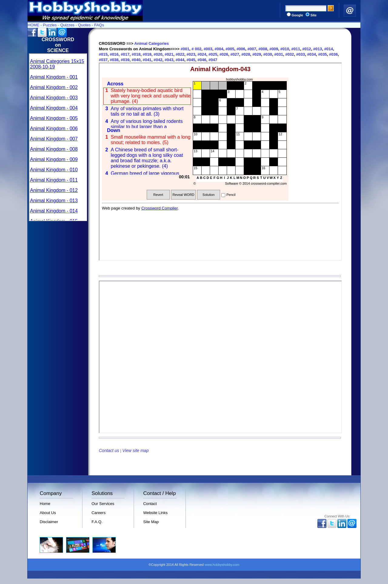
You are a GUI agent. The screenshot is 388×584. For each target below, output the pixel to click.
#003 (207, 49)
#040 (136, 60)
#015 (103, 54)
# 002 (197, 49)
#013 (317, 49)
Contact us (109, 450)
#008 (262, 49)
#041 (147, 60)
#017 (125, 54)
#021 (168, 54)
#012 (306, 49)
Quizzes (67, 25)
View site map (135, 450)
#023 (191, 54)
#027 (234, 54)
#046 (201, 60)
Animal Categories (151, 43)
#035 (322, 54)
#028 (245, 54)
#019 (147, 54)
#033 (300, 54)
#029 (256, 54)
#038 (114, 60)
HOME (33, 25)
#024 (201, 54)
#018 (136, 54)
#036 (333, 54)
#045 (191, 60)
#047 (212, 60)
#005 (229, 49)
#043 (168, 60)
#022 (180, 54)
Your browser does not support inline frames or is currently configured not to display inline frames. (58, 137)
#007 (251, 49)
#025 (212, 54)
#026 (223, 54)
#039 (125, 60)
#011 (295, 49)
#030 (267, 54)
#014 (328, 49)
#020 (157, 54)
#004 (218, 49)
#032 (289, 54)
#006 (241, 49)
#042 (157, 60)
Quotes (84, 25)
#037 (103, 60)
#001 (185, 49)
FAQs (99, 25)
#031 (278, 54)
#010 (284, 49)
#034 (311, 54)
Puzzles (50, 25)
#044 (180, 60)
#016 (114, 54)
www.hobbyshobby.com (222, 564)
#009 (273, 49)
